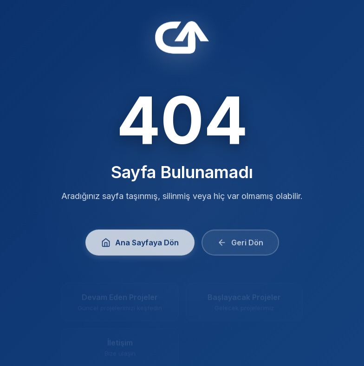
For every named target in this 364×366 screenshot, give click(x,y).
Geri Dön (240, 245)
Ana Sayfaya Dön (140, 245)
